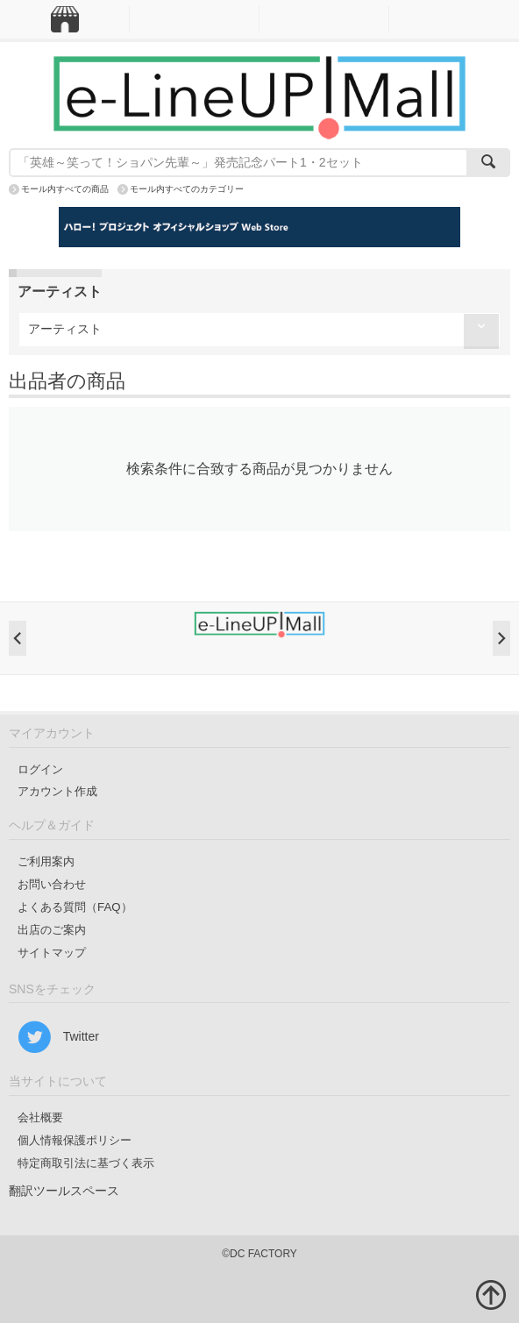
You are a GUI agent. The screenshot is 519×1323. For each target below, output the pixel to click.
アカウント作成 (57, 791)
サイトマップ (52, 952)
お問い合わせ (52, 884)
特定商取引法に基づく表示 (86, 1163)
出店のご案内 (52, 929)
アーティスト (65, 329)
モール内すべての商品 (65, 189)
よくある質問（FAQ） (75, 907)
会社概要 (40, 1117)
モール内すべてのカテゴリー (187, 189)
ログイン (40, 769)
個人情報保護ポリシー (75, 1140)
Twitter (58, 1037)
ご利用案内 (46, 861)
